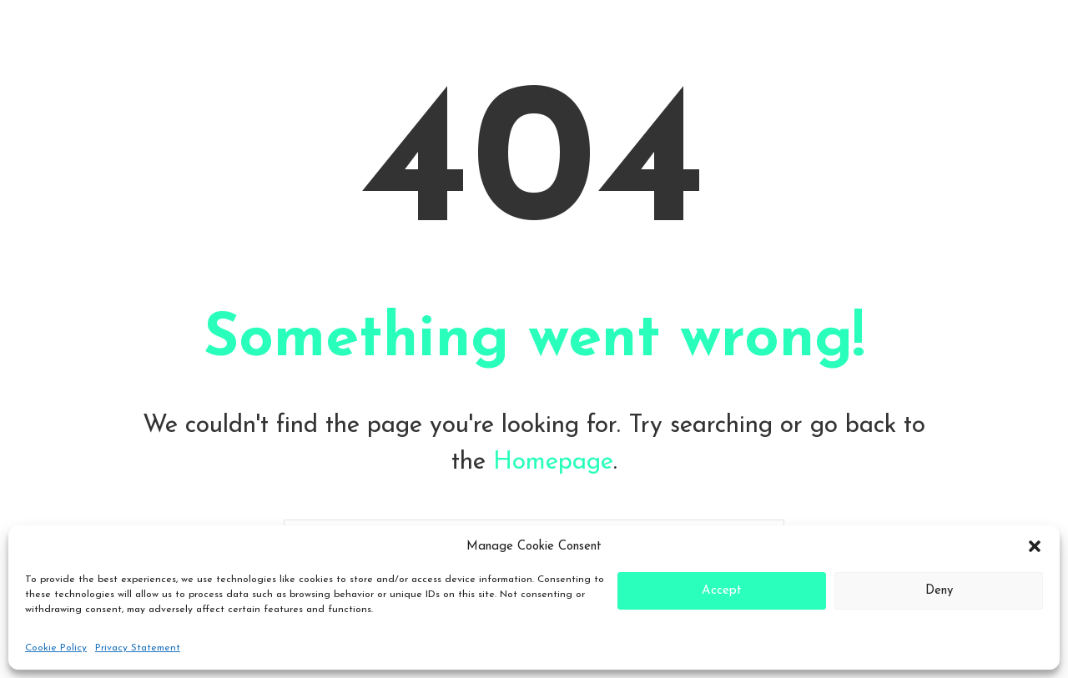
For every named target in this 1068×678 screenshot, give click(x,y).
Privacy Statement (137, 648)
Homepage (553, 462)
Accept (722, 591)
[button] (1034, 546)
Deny (939, 591)
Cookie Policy (56, 648)
